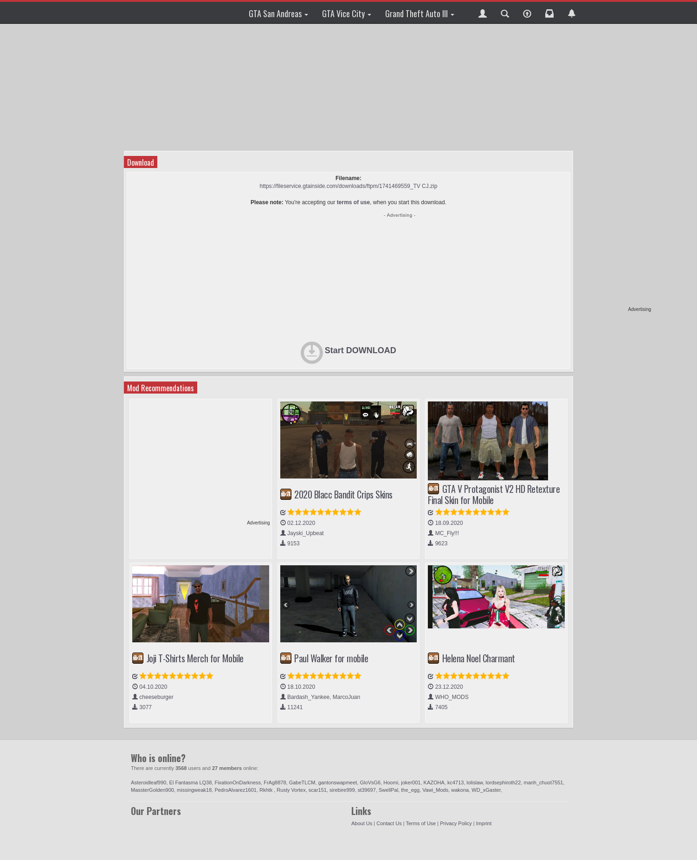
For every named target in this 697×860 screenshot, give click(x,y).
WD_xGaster (485, 790)
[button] (482, 12)
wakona (460, 790)
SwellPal (388, 790)
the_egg (410, 790)
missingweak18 (194, 790)
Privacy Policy (455, 823)
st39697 (367, 790)
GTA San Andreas (278, 13)
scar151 (318, 790)
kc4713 (455, 782)
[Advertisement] (615, 167)
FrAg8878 (275, 782)
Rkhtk (266, 790)
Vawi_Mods (435, 790)
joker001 (410, 782)
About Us (361, 823)
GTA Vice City (346, 13)
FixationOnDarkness (237, 782)
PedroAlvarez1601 (235, 790)
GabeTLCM (302, 782)
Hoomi (390, 782)
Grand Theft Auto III (419, 13)
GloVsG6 (370, 782)
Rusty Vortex (291, 790)
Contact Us (388, 823)
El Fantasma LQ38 (190, 782)
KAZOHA (434, 782)
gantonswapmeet (337, 782)
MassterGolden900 (152, 790)
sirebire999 (342, 790)
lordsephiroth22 (503, 782)
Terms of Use (421, 823)
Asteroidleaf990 (148, 782)
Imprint (484, 823)
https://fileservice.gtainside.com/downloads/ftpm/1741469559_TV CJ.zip (349, 186)
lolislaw (475, 782)
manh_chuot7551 (543, 782)
